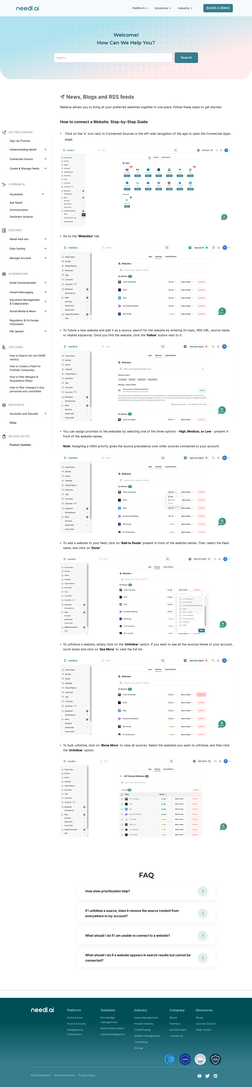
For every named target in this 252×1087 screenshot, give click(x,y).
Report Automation (112, 1028)
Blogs (199, 1017)
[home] (27, 8)
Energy (138, 1047)
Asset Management (146, 1017)
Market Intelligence (113, 1034)
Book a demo (218, 8)
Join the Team (178, 1029)
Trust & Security (76, 1023)
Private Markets (143, 1023)
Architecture (75, 1017)
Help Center (203, 1029)
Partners (175, 1023)
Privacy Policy (86, 1075)
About (173, 1017)
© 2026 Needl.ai (40, 1075)
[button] (140, 8)
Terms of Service (64, 1075)
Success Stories (205, 1023)
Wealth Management (147, 1035)
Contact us (176, 1035)
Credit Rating (142, 1029)
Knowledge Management (109, 1020)
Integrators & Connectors (75, 1032)
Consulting (140, 1041)
